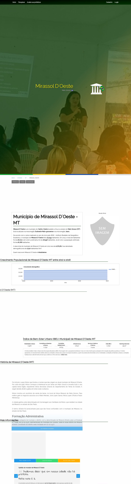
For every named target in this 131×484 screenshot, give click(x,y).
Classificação (30, 181)
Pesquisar (21, 2)
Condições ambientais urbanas (112, 344)
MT (26, 178)
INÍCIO (13, 178)
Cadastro (109, 2)
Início (14, 2)
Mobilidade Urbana (96, 343)
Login (116, 2)
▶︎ (64, 476)
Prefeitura (15, 181)
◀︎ (30, 476)
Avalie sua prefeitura (34, 2)
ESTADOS (20, 178)
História (22, 181)
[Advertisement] (65, 198)
